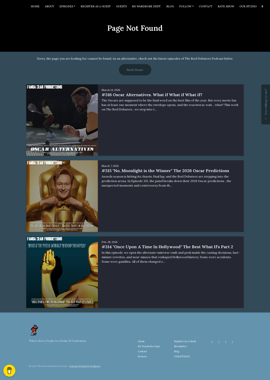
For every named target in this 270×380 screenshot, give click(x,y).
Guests (121, 6)
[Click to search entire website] (262, 6)
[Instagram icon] (219, 342)
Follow (185, 6)
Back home (135, 70)
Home (35, 6)
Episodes (66, 6)
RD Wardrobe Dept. (146, 6)
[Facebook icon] (212, 342)
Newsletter (180, 346)
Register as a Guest (96, 6)
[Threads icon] (226, 342)
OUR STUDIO (248, 6)
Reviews (142, 356)
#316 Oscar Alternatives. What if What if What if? (152, 94)
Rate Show (226, 6)
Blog (170, 6)
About (49, 6)
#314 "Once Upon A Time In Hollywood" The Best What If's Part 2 (167, 246)
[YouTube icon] (232, 342)
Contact (205, 6)
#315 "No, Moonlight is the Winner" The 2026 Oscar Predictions (165, 170)
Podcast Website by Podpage (84, 366)
